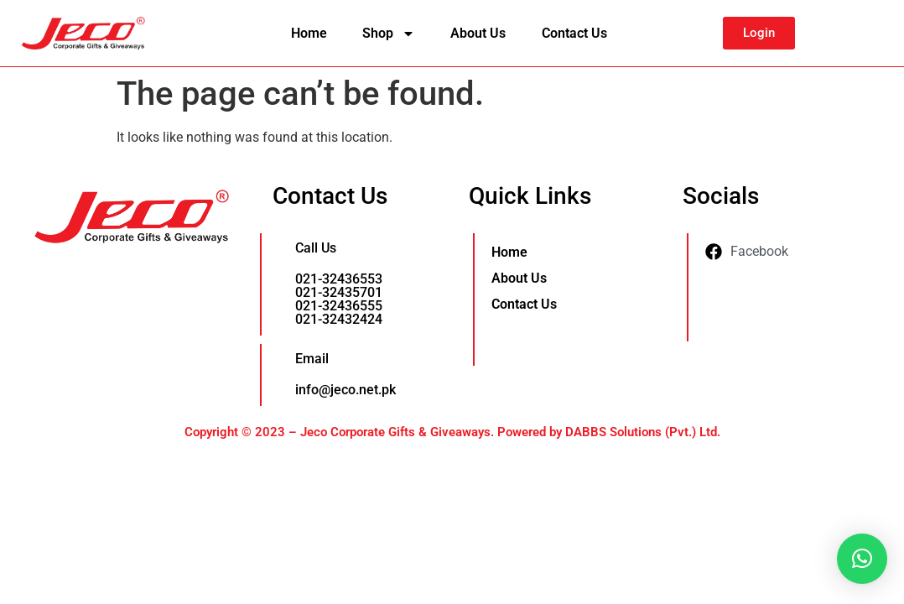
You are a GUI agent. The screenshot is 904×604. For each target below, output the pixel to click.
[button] (862, 559)
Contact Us (574, 33)
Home (309, 33)
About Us (478, 33)
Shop (388, 33)
